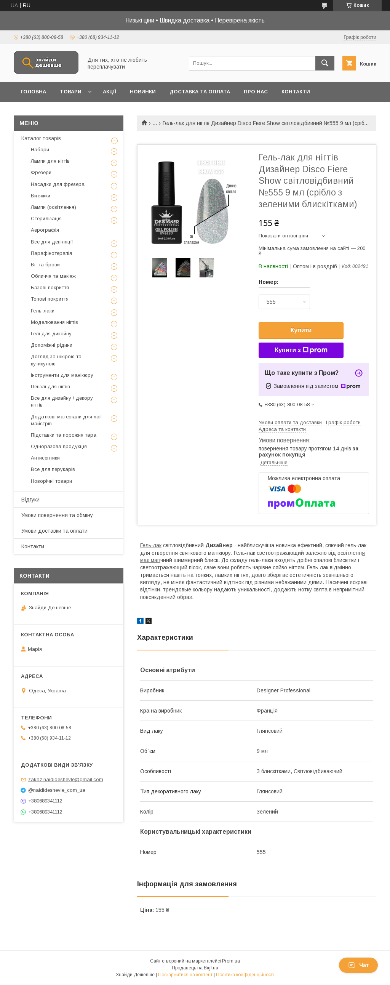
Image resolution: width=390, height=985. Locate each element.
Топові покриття (50, 299)
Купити (301, 330)
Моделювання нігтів (54, 322)
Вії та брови (45, 264)
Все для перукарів (53, 469)
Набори (40, 149)
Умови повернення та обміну (57, 515)
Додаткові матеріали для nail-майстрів (67, 420)
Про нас (256, 91)
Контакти (295, 91)
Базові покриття (50, 287)
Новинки (143, 91)
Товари (71, 91)
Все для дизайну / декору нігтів (62, 401)
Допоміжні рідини (51, 345)
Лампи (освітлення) (53, 207)
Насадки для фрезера (58, 184)
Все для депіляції (52, 242)
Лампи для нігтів (50, 161)
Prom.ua (231, 961)
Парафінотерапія (51, 253)
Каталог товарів (41, 138)
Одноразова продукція (59, 446)
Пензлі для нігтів (50, 386)
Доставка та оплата (199, 91)
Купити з (301, 350)
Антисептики (45, 458)
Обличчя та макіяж (53, 276)
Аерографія (45, 230)
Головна (33, 91)
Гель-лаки (42, 311)
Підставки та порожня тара (63, 435)
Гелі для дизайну (51, 333)
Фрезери (41, 172)
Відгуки (30, 500)
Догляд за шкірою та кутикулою (56, 360)
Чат (358, 965)
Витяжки (40, 196)
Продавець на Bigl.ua (195, 968)
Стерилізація (46, 218)
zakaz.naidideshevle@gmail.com (65, 779)
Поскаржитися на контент (185, 974)
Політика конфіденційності (245, 974)
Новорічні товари (51, 481)
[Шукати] (324, 63)
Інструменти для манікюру (62, 375)
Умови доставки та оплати (54, 531)
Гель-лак (150, 545)
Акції (109, 91)
